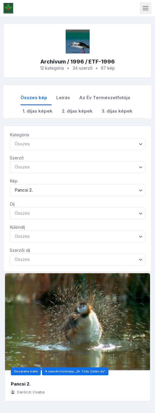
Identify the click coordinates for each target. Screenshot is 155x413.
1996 (77, 61)
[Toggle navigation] (145, 8)
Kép (14, 181)
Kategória (19, 134)
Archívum (53, 61)
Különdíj (17, 227)
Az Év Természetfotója (104, 97)
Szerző (17, 158)
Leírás (63, 97)
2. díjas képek (77, 111)
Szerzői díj (20, 250)
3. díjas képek (117, 111)
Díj (12, 204)
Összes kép (34, 97)
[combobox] (77, 144)
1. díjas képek (37, 111)
